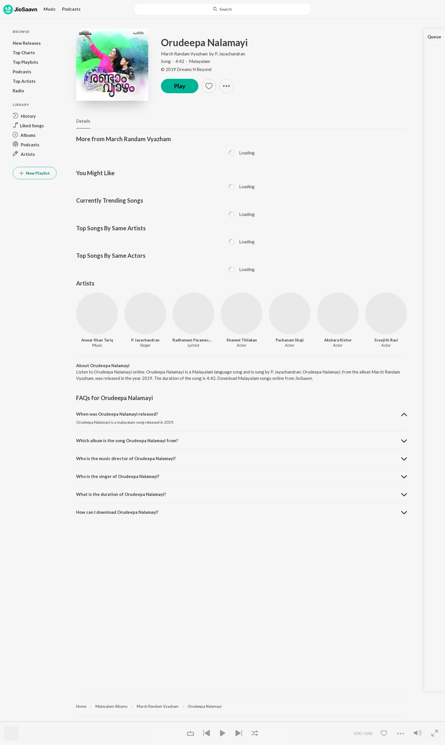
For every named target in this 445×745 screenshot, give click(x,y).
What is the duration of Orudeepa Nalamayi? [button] (121, 494)
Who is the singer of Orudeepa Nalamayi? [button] (117, 476)
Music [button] (50, 9)
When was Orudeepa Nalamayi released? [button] (117, 414)
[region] (241, 706)
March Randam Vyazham (185, 53)
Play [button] (179, 86)
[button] (35, 116)
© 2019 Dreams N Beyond (186, 69)
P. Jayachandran (230, 53)
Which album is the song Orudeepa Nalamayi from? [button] (127, 440)
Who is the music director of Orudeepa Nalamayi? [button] (126, 458)
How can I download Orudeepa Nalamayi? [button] (117, 512)
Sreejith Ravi (386, 340)
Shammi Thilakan (241, 340)
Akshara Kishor (338, 340)
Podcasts (71, 9)
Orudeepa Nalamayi (204, 706)
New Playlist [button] (34, 173)
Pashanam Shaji (290, 340)
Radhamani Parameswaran (193, 340)
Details (83, 121)
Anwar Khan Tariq (97, 340)
